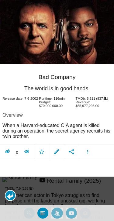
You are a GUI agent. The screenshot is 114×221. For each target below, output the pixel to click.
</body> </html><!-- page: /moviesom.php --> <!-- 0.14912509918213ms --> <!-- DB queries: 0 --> (57, 110)
